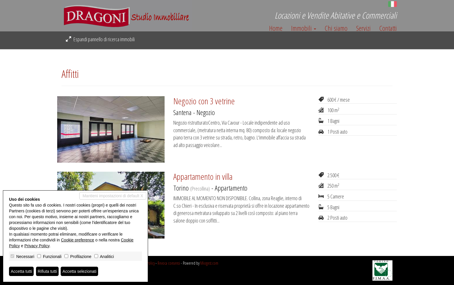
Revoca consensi (169, 263)
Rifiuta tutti (47, 271)
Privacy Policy (36, 245)
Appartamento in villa (203, 176)
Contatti (388, 28)
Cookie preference (77, 240)
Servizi (363, 28)
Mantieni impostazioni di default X (112, 195)
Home (275, 28)
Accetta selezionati (79, 271)
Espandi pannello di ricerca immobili (100, 39)
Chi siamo (336, 28)
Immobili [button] (303, 28)
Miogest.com (209, 263)
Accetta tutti (21, 271)
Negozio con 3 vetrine (204, 101)
